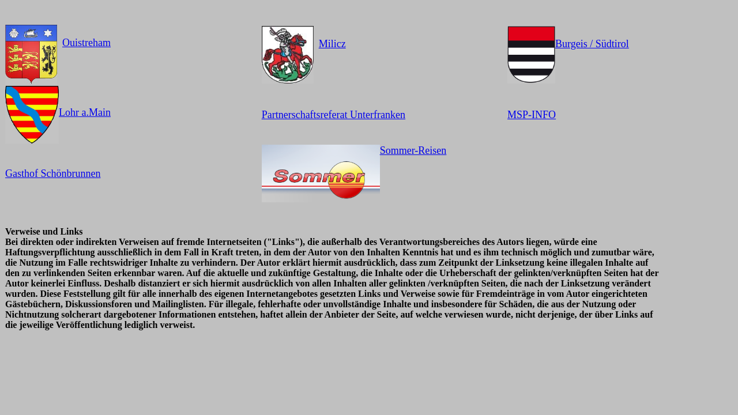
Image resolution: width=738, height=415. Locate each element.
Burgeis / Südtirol (592, 44)
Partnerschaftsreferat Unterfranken (333, 114)
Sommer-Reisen (413, 150)
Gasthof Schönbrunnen (52, 173)
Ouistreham (86, 42)
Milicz (332, 44)
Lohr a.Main (85, 112)
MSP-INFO (531, 114)
